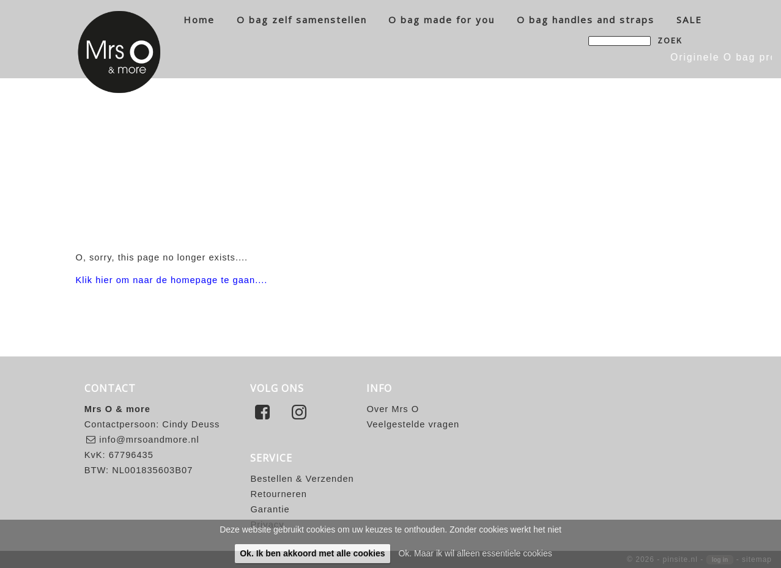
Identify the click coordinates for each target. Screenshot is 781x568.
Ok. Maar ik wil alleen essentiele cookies (475, 553)
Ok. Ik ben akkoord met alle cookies (312, 553)
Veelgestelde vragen (412, 424)
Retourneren (278, 494)
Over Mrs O (392, 409)
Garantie (269, 509)
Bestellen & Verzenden (301, 479)
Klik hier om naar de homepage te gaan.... (172, 280)
